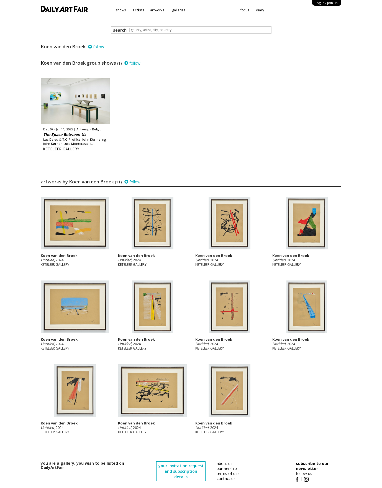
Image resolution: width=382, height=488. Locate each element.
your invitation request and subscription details (181, 471)
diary (260, 10)
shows (121, 10)
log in (326, 3)
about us (224, 463)
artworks (157, 10)
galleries (178, 10)
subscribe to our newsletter (312, 466)
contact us (226, 478)
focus (244, 10)
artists (138, 10)
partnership (227, 468)
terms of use (228, 473)
